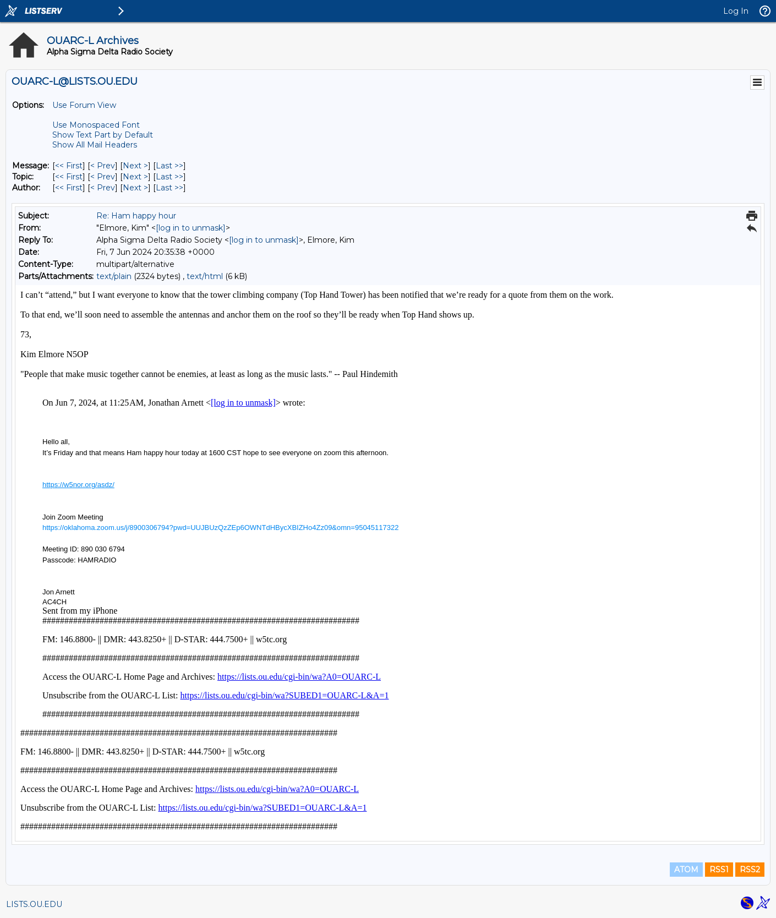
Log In (735, 11)
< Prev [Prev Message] (102, 166)
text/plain (114, 276)
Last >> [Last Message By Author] (169, 188)
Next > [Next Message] (135, 166)
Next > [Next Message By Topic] (135, 177)
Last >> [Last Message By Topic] (169, 177)
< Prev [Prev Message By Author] (102, 188)
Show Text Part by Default (102, 135)
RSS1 (719, 870)
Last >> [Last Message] (169, 166)
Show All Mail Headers (94, 145)
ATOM (686, 870)
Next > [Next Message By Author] (135, 188)
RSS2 (750, 870)
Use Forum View (84, 105)
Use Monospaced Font (96, 125)
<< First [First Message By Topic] (69, 177)
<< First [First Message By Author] (69, 188)
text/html (205, 276)
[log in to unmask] (191, 228)
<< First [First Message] (69, 166)
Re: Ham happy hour (136, 216)
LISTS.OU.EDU (34, 904)
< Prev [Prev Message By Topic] (102, 177)
